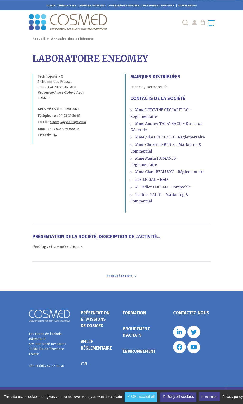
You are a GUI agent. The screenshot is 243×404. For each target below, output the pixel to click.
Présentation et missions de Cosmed (95, 319)
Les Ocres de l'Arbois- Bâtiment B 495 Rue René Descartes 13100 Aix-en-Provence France (47, 344)
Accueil (39, 39)
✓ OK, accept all (141, 396)
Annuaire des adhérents (72, 39)
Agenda (51, 5)
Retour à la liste (120, 276)
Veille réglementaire (96, 345)
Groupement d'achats (136, 332)
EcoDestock (158, 5)
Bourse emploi (187, 5)
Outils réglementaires (124, 5)
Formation (134, 312)
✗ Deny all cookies (178, 396)
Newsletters (67, 5)
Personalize (209, 397)
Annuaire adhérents (92, 5)
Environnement (139, 351)
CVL (84, 364)
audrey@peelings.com (68, 122)
